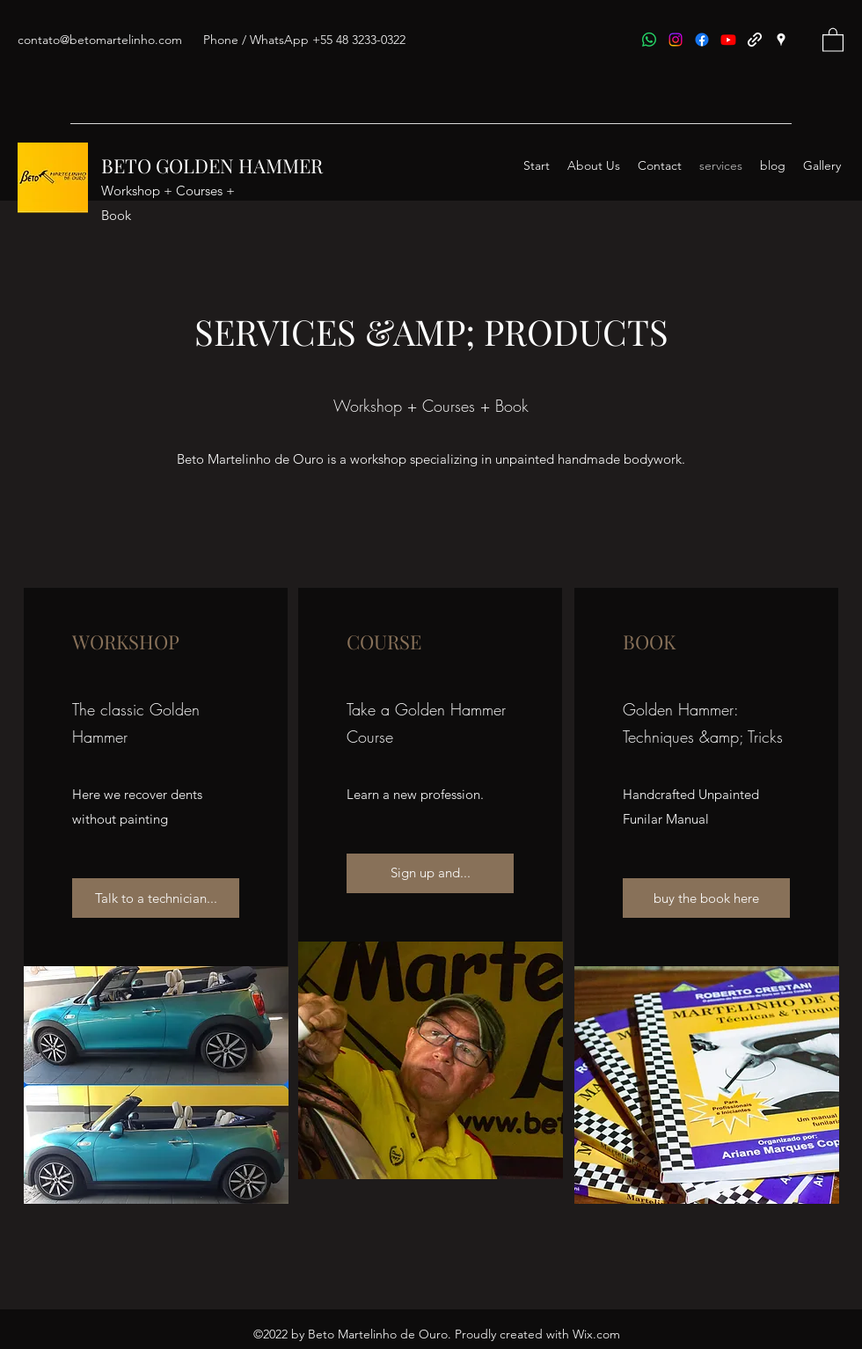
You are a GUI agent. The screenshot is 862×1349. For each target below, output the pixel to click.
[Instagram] (675, 39)
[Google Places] (781, 39)
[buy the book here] (706, 898)
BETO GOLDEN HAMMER (212, 165)
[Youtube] (728, 39)
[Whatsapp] (649, 39)
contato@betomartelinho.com (100, 40)
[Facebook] (702, 39)
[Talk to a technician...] (155, 898)
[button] (833, 39)
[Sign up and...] (430, 873)
